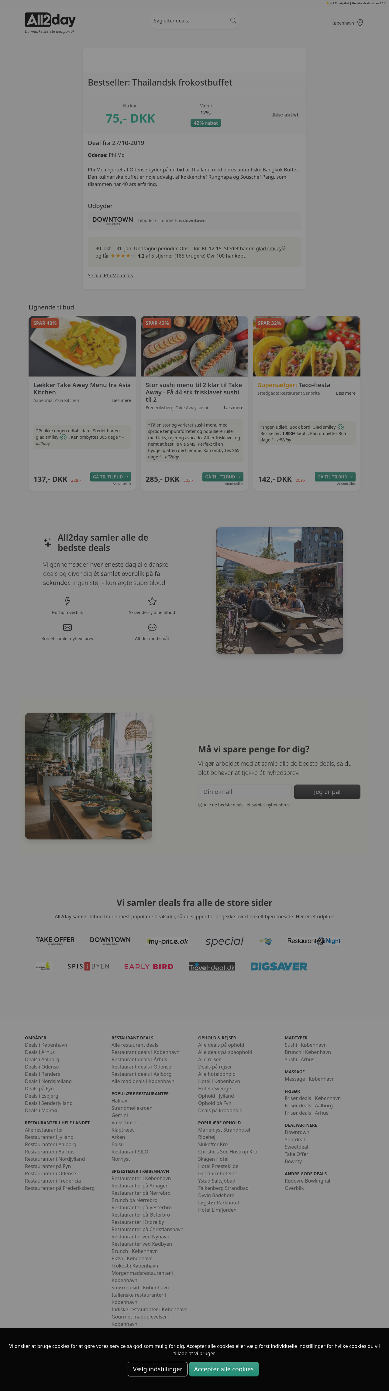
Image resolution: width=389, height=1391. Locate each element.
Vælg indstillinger (157, 1369)
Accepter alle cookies (224, 1369)
